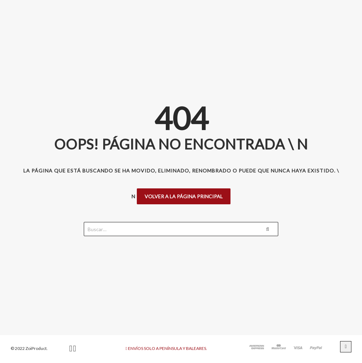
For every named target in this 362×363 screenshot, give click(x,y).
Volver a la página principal (184, 196)
